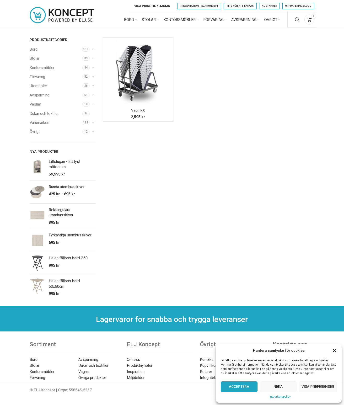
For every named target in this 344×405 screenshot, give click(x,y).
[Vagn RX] (138, 76)
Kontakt (206, 363)
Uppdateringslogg (298, 5)
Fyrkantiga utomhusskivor (70, 238)
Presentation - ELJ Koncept (199, 5)
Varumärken (39, 126)
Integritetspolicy (280, 396)
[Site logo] (62, 21)
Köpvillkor (208, 369)
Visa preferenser (317, 386)
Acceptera (239, 386)
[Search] (297, 21)
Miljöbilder (136, 381)
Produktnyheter (139, 369)
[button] (334, 350)
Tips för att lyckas (240, 5)
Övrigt (35, 135)
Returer (206, 375)
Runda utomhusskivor (67, 190)
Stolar (34, 61)
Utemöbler (38, 89)
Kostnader (269, 5)
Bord (34, 52)
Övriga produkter (92, 381)
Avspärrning (39, 98)
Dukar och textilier (93, 369)
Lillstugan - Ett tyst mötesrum (64, 167)
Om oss (133, 363)
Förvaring (37, 80)
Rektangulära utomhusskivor (61, 216)
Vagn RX (138, 113)
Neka (278, 386)
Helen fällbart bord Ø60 (68, 261)
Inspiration (136, 375)
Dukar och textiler (44, 117)
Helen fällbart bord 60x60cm (64, 287)
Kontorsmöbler (42, 71)
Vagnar (35, 107)
